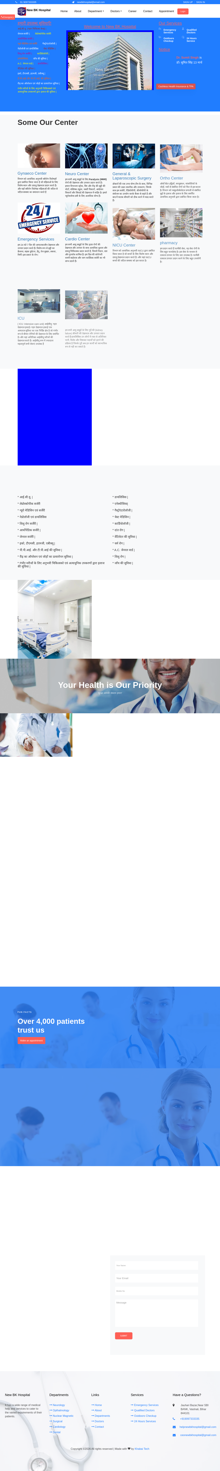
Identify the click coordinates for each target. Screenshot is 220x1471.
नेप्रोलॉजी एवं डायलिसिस (28, 48)
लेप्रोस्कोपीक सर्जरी (43, 33)
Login (183, 11)
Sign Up (188, 2)
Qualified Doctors (192, 31)
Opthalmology (59, 1410)
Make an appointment (31, 1040)
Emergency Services (170, 31)
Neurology (57, 1405)
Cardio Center (77, 244)
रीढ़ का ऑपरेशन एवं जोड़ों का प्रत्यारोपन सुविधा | (39, 83)
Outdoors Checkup (143, 1415)
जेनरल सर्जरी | (24, 33)
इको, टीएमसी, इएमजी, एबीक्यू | (32, 73)
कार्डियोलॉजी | (43, 53)
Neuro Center (77, 177)
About (96, 1410)
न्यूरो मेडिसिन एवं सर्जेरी (28, 43)
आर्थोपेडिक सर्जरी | (26, 38)
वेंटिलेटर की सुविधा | (27, 68)
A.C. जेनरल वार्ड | (25, 63)
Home (96, 1405)
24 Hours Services (143, 1421)
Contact (97, 1426)
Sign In (200, 2)
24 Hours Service (192, 39)
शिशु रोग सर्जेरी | (25, 53)
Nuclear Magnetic (61, 1415)
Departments (100, 1415)
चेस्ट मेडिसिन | (49, 48)
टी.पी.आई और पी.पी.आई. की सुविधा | (35, 78)
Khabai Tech (142, 1448)
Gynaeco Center (32, 177)
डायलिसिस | (43, 63)
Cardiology (57, 1426)
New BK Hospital (38, 10)
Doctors (97, 1421)
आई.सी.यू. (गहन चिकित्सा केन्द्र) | (34, 28)
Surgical (55, 1421)
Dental (54, 1432)
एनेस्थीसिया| (23, 58)
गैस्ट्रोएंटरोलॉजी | (49, 43)
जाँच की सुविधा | (40, 58)
